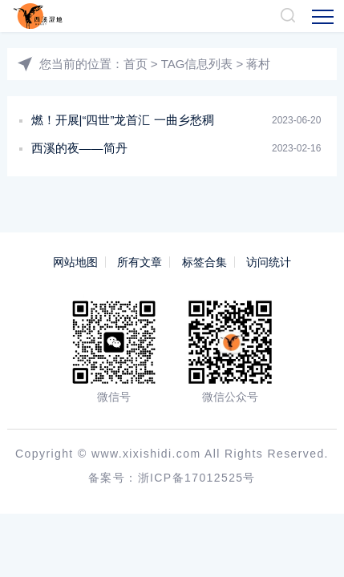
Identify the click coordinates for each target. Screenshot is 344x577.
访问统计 (268, 262)
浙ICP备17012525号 (197, 477)
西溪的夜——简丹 (79, 148)
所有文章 (139, 262)
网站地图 (75, 262)
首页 (135, 64)
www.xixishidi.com (146, 453)
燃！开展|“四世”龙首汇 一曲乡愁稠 (122, 120)
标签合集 (204, 262)
